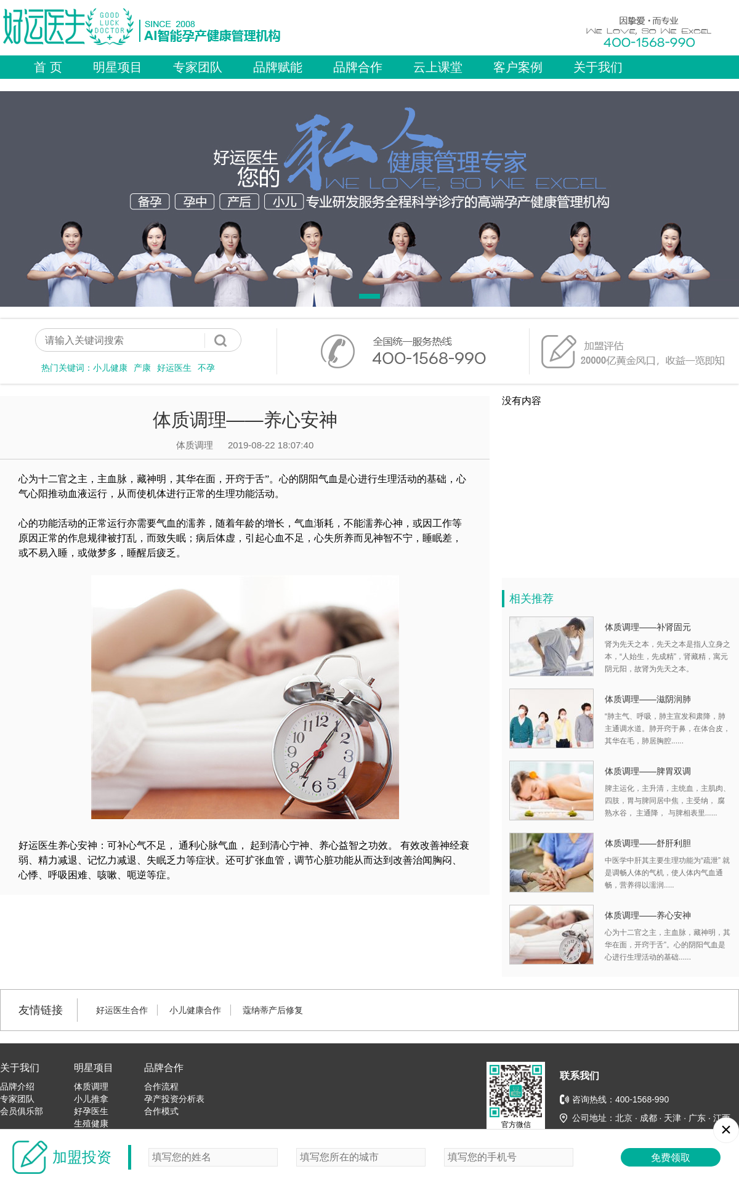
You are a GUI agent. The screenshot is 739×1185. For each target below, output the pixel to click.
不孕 (206, 368)
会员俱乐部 (21, 1111)
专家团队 (197, 67)
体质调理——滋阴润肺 (648, 699)
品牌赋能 (277, 67)
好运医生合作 (122, 1010)
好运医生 (174, 368)
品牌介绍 (17, 1086)
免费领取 (670, 1157)
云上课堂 (437, 67)
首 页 (48, 67)
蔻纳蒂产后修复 (273, 1010)
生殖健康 (91, 1123)
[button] (369, 296)
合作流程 (161, 1086)
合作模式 (161, 1111)
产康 (142, 368)
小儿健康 (110, 368)
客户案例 (518, 67)
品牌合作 (357, 67)
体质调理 (91, 1086)
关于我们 (598, 67)
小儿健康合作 (195, 1010)
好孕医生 (91, 1111)
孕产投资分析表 (174, 1099)
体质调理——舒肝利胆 (648, 843)
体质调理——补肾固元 (648, 627)
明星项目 (117, 67)
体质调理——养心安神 (648, 915)
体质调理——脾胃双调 (648, 771)
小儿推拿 (91, 1099)
